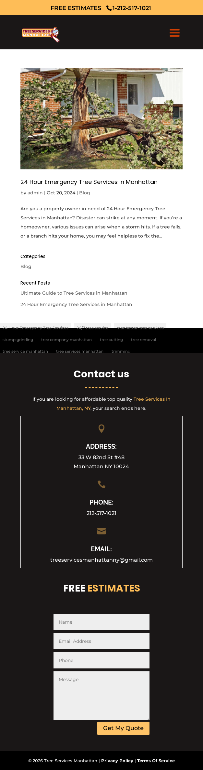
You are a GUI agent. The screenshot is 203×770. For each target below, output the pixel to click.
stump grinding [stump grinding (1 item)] (18, 339)
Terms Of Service (156, 760)
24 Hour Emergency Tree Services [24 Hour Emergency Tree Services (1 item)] (35, 327)
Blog (84, 193)
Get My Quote (123, 728)
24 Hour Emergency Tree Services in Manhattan (89, 182)
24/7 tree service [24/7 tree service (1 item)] (92, 327)
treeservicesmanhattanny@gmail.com (101, 560)
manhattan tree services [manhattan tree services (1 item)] (140, 327)
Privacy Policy (117, 760)
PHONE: (101, 502)
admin (35, 193)
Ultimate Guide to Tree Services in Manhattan (73, 293)
